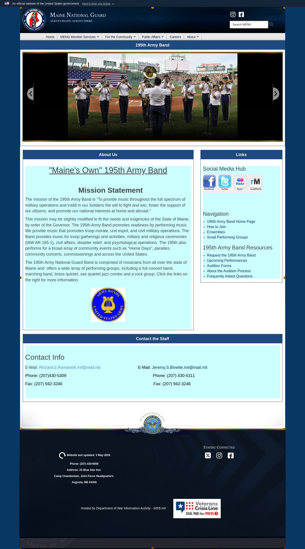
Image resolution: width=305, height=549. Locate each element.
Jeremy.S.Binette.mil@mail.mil (179, 367)
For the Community (120, 37)
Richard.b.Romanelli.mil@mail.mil (69, 367)
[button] (98, 3)
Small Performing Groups (227, 237)
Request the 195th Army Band (231, 255)
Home (50, 37)
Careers (175, 37)
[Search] (249, 24)
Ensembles (216, 232)
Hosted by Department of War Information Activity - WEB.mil (123, 508)
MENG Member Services (79, 37)
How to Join (216, 227)
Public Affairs (153, 37)
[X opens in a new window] (207, 457)
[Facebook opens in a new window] (230, 457)
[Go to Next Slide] (275, 94)
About (193, 37)
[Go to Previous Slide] (30, 94)
